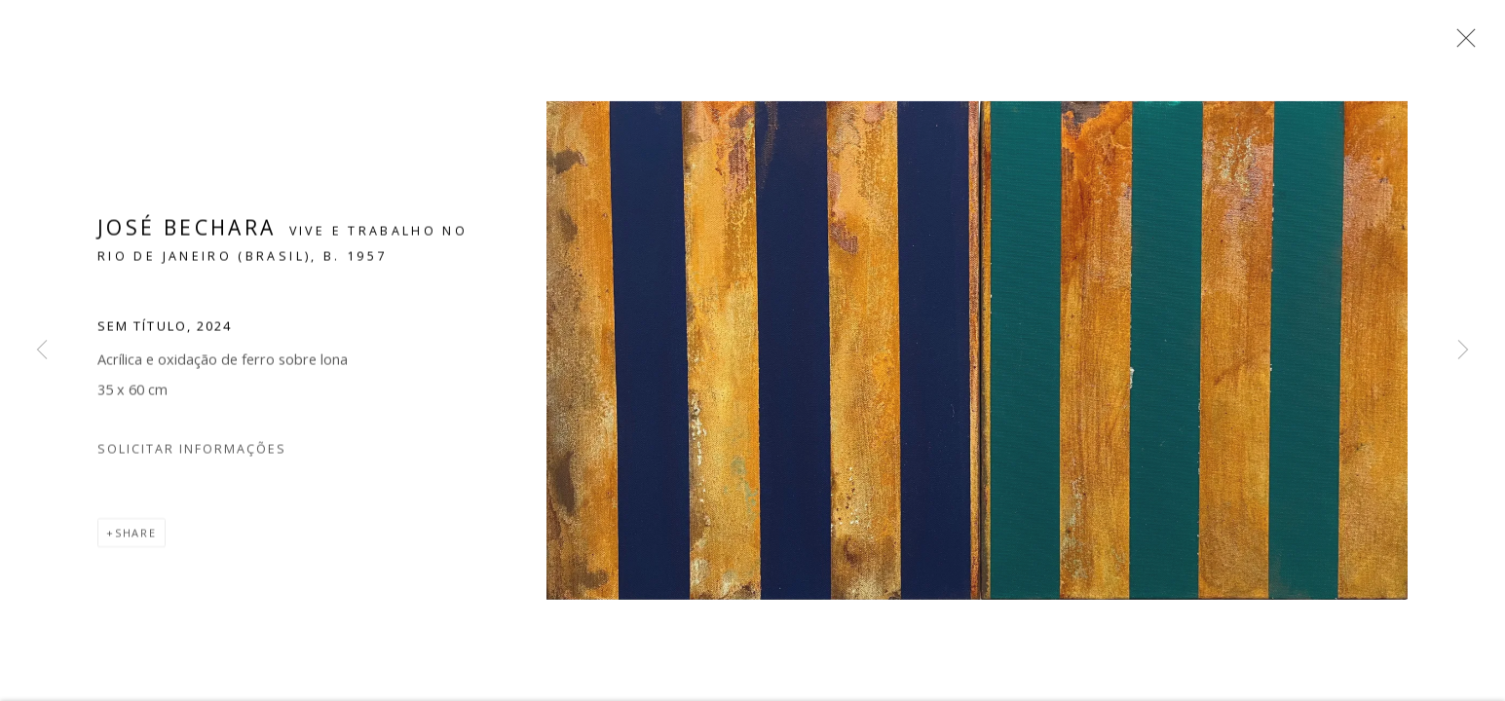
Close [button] (1461, 43)
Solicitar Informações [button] (191, 455)
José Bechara (186, 232)
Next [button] (1463, 350)
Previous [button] (42, 350)
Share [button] (136, 539)
